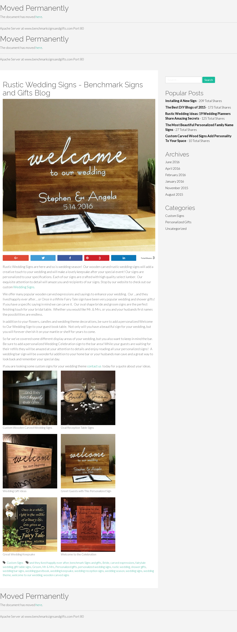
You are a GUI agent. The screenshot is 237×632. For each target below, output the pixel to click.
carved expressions (122, 562)
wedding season (115, 570)
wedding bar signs (13, 570)
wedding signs (134, 570)
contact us (94, 366)
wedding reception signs (89, 570)
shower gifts (138, 566)
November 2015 (176, 188)
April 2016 (172, 168)
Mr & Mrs (48, 566)
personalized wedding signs (94, 566)
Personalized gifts (66, 566)
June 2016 (172, 162)
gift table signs (22, 566)
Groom (36, 566)
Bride (105, 562)
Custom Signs (15, 562)
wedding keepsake (61, 570)
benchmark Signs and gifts (85, 562)
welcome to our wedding (27, 575)
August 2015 (174, 194)
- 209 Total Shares (193, 101)
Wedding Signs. (24, 287)
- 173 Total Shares (198, 107)
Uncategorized (176, 229)
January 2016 (174, 181)
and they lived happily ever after (49, 562)
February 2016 (175, 175)
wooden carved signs (56, 575)
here (39, 17)
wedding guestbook (37, 570)
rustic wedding (121, 566)
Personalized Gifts (178, 222)
